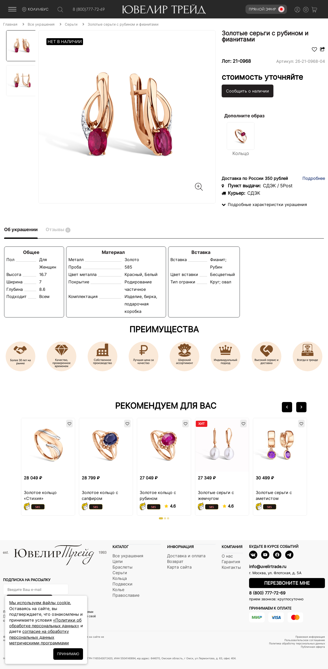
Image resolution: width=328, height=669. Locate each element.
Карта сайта (179, 567)
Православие (125, 595)
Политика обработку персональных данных (297, 643)
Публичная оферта (313, 646)
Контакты (231, 567)
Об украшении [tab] (21, 229)
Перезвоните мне (287, 583)
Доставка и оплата (186, 555)
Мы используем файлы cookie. (40, 602)
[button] (287, 407)
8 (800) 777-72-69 (267, 592)
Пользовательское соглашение (304, 640)
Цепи (117, 561)
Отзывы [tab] (58, 230)
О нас (227, 556)
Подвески (122, 583)
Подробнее (313, 178)
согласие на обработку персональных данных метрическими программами (39, 637)
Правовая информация (310, 636)
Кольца (119, 578)
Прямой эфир (266, 9)
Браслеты (122, 567)
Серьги (119, 572)
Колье (118, 589)
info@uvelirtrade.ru (267, 566)
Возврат (175, 561)
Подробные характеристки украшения (264, 204)
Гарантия (231, 561)
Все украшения (127, 555)
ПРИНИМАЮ (68, 654)
